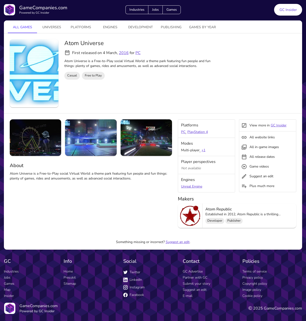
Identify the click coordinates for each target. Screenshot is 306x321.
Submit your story (196, 283)
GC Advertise (193, 271)
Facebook (133, 295)
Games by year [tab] (202, 27)
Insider (9, 295)
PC (138, 53)
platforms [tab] (81, 27)
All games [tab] (22, 27)
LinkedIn (132, 279)
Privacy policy (252, 277)
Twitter (131, 272)
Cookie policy (252, 295)
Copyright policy (254, 283)
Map (7, 289)
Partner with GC (195, 277)
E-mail (187, 295)
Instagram (134, 287)
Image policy (251, 289)
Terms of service (254, 271)
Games (171, 9)
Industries (136, 9)
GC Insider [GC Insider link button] (288, 9)
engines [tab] (110, 27)
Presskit (70, 277)
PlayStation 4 (197, 132)
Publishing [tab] (171, 27)
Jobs (155, 9)
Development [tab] (140, 27)
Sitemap (70, 283)
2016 (124, 53)
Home (68, 271)
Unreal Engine (191, 186)
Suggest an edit (178, 242)
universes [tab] (51, 27)
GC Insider (279, 125)
